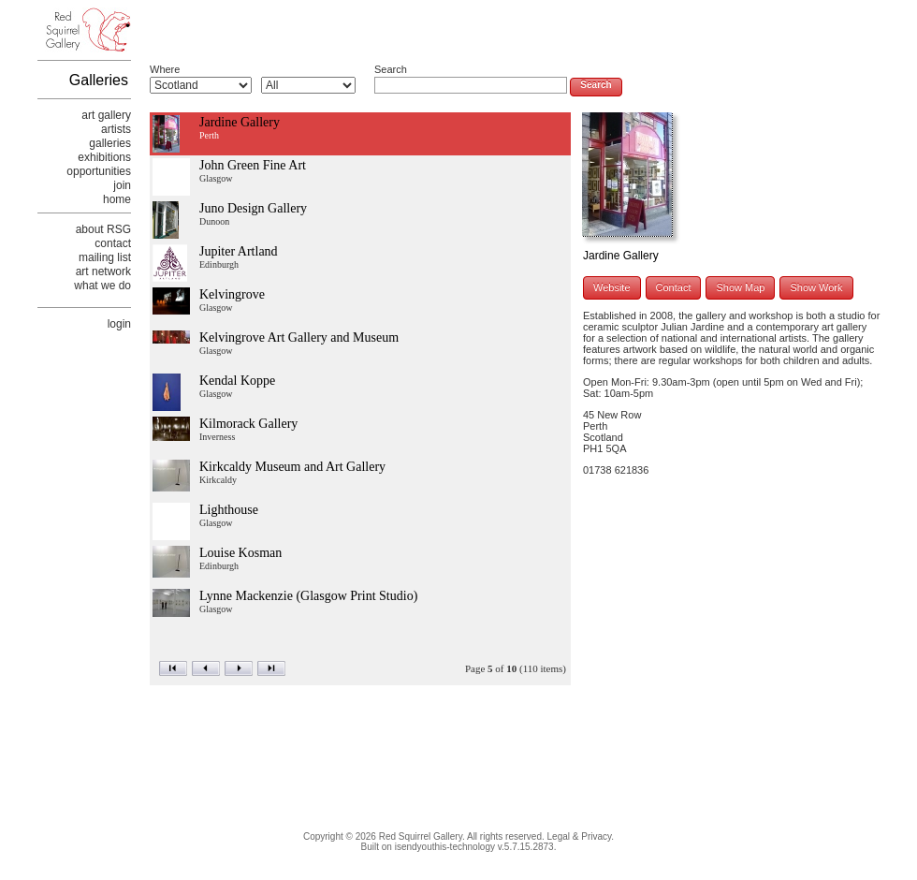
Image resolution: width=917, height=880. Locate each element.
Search (390, 69)
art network (103, 271)
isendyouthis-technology (445, 847)
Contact (673, 287)
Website (612, 287)
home (117, 199)
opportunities (98, 171)
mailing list (105, 257)
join (122, 185)
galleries (110, 143)
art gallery (106, 115)
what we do (102, 285)
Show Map (740, 287)
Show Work (816, 287)
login (119, 323)
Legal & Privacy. (581, 836)
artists (116, 129)
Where (165, 69)
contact (113, 243)
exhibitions (104, 157)
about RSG (103, 229)
